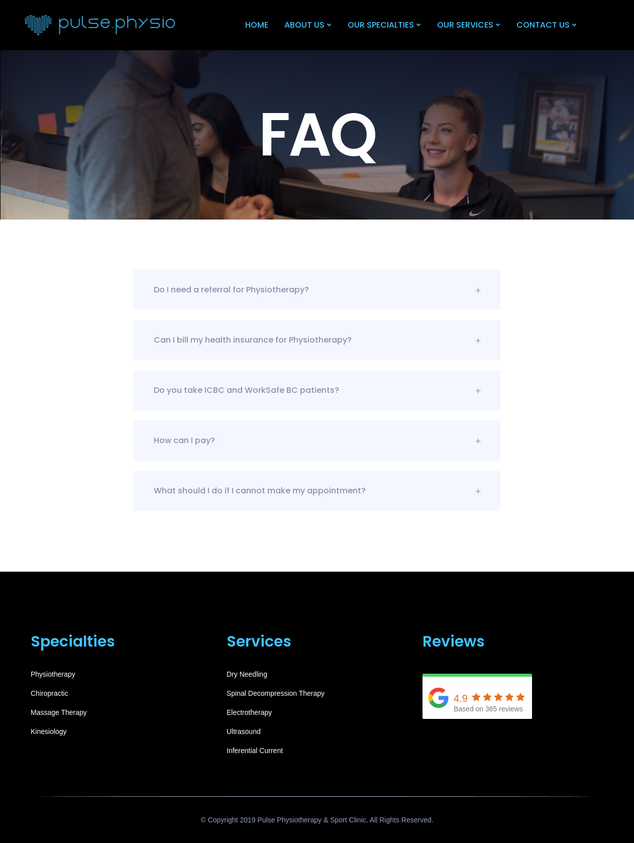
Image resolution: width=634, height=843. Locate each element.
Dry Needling (247, 674)
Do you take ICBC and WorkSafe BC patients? (317, 390)
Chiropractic (49, 693)
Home (256, 25)
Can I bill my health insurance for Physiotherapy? (317, 340)
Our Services (465, 25)
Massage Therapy (59, 712)
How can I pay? (317, 440)
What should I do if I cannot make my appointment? (317, 490)
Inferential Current (255, 751)
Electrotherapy (249, 712)
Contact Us (543, 25)
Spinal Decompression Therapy (276, 693)
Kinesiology (49, 731)
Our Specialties (381, 25)
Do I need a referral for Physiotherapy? (317, 289)
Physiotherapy (53, 674)
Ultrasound (244, 731)
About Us (304, 25)
